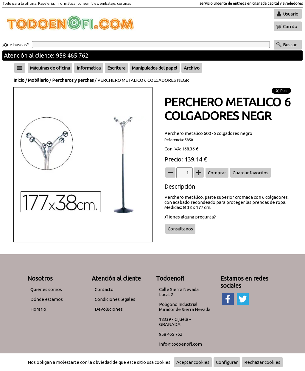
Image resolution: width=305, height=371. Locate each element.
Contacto (104, 289)
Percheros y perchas (73, 80)
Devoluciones (109, 309)
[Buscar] (151, 44)
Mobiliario (38, 80)
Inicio (18, 80)
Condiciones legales (115, 299)
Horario (38, 309)
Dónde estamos (46, 299)
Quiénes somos (46, 289)
